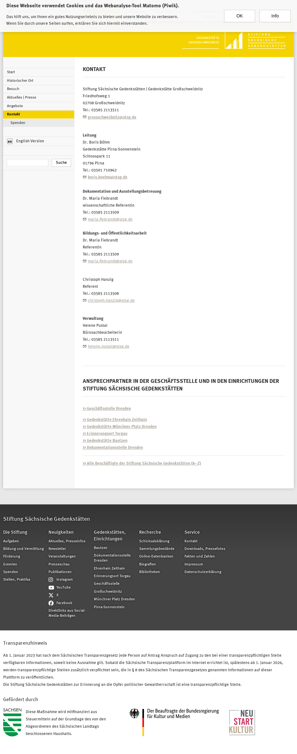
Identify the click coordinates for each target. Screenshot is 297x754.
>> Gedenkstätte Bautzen (105, 441)
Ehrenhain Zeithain (109, 568)
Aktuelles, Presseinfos (67, 541)
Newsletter (57, 549)
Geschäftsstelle (106, 584)
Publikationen (60, 572)
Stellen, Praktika (16, 580)
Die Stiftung (15, 532)
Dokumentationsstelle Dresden (112, 558)
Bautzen (100, 548)
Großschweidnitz (108, 592)
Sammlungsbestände (156, 549)
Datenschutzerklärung (202, 572)
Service (192, 532)
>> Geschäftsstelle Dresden (107, 409)
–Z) (142, 463)
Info (275, 13)
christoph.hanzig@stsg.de (111, 301)
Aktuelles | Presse (21, 98)
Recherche (150, 532)
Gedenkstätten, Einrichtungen (110, 536)
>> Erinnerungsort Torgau (105, 434)
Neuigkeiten (61, 532)
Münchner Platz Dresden (114, 599)
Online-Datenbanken (156, 556)
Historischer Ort (20, 81)
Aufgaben (11, 541)
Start (11, 72)
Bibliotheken (149, 572)
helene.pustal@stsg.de (108, 347)
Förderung (11, 556)
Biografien (147, 564)
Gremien (10, 564)
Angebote (15, 106)
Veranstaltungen (62, 556)
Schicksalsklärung (154, 541)
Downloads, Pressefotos (204, 549)
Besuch (13, 89)
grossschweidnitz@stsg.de (112, 117)
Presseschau (59, 564)
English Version (25, 141)
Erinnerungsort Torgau (112, 576)
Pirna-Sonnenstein (109, 607)
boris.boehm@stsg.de (107, 177)
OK (239, 13)
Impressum (193, 564)
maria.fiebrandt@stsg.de (110, 219)
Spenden (17, 123)
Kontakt (13, 114)
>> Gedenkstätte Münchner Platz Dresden (120, 427)
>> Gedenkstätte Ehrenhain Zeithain (115, 420)
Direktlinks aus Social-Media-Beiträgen (67, 613)
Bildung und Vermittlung (23, 549)
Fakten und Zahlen (199, 556)
